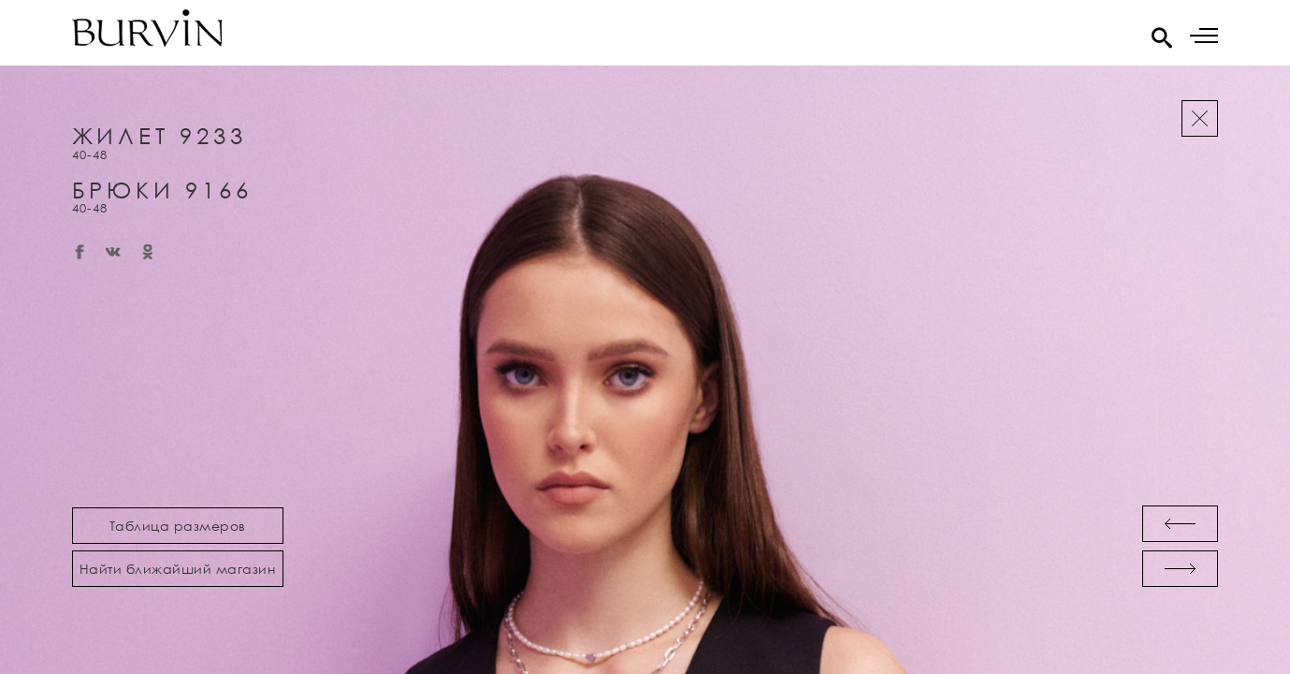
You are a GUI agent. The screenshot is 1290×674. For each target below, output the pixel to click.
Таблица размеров (177, 526)
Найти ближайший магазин (178, 569)
